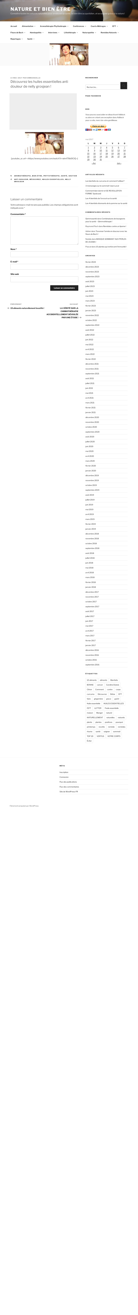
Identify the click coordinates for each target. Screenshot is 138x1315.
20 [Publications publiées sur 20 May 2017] (118, 153)
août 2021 (89, 378)
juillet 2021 (89, 383)
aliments (103, 680)
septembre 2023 (92, 276)
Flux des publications (68, 782)
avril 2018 (89, 572)
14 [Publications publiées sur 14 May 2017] (125, 150)
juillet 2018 (90, 558)
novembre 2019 (92, 480)
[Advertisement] (43, 111)
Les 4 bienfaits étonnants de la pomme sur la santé (106, 203)
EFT (115, 26)
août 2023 (89, 281)
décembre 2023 (92, 267)
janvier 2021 (90, 412)
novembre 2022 (92, 315)
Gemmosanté (91, 219)
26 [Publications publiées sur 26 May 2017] (112, 156)
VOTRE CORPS (113, 736)
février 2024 (90, 262)
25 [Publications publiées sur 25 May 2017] (107, 156)
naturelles (110, 717)
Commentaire (18, 214)
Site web (14, 274)
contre (109, 689)
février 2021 (90, 407)
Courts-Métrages (99, 26)
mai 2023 (89, 296)
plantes (98, 722)
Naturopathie (89, 32)
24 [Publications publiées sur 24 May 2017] (101, 156)
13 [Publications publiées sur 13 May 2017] (119, 150)
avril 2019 (89, 514)
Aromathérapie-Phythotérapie (54, 26)
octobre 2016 (91, 660)
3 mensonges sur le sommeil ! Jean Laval (102, 186)
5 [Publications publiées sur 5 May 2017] (112, 147)
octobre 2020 (91, 427)
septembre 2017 (92, 606)
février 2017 (90, 640)
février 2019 (90, 524)
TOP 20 (90, 736)
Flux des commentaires (69, 787)
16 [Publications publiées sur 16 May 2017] (94, 153)
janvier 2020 (90, 471)
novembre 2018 (92, 538)
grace (108, 699)
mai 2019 (89, 509)
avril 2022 (89, 349)
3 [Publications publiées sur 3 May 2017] (100, 147)
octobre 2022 (91, 320)
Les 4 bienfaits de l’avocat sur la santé (101, 198)
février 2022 (90, 359)
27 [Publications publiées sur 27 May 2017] (119, 156)
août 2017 (89, 611)
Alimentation (29, 26)
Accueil (13, 26)
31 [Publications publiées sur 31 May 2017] (101, 159)
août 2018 (89, 553)
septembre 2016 (92, 665)
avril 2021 (89, 398)
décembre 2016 (92, 650)
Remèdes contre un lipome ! (114, 226)
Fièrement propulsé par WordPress (24, 806)
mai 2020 (89, 451)
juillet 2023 (90, 286)
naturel (109, 713)
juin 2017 (89, 621)
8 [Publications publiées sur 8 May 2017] (88, 150)
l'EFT (89, 708)
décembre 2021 (92, 364)
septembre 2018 (92, 548)
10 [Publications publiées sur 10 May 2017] (101, 150)
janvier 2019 (90, 529)
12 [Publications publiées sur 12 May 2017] (112, 150)
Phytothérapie (51, 176)
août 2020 (89, 437)
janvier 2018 (90, 587)
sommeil (116, 731)
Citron (89, 689)
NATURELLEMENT (95, 717)
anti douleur (21, 179)
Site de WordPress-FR (69, 791)
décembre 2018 (92, 534)
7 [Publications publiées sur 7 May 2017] (124, 147)
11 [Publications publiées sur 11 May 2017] (107, 150)
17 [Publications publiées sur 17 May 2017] (101, 153)
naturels (121, 717)
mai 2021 (89, 393)
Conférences (79, 26)
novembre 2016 (92, 655)
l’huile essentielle (112, 708)
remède (111, 727)
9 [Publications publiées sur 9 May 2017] (94, 150)
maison (90, 713)
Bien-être (37, 176)
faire (89, 699)
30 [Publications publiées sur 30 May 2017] (94, 159)
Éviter (89, 741)
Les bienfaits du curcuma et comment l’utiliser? (104, 181)
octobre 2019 (91, 485)
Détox (112, 694)
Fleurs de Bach (18, 32)
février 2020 (90, 466)
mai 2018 (89, 568)
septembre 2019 (92, 490)
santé (98, 731)
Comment (99, 689)
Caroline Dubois (112, 685)
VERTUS (100, 736)
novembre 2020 (92, 422)
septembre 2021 (92, 373)
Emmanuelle (34, 78)
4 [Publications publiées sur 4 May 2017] (106, 147)
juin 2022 (89, 339)
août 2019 (89, 495)
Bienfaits (114, 680)
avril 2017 (89, 631)
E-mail (14, 261)
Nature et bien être (40, 9)
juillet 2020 (90, 441)
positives (108, 722)
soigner (107, 731)
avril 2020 (89, 456)
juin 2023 (89, 291)
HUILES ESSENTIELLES (53, 179)
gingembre (98, 699)
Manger (99, 713)
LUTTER (97, 708)
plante (89, 722)
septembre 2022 (92, 325)
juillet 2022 (90, 335)
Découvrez (35, 179)
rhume (89, 731)
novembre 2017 (92, 597)
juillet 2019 (90, 500)
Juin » (119, 163)
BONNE (90, 685)
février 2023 (90, 306)
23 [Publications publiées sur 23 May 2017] (94, 156)
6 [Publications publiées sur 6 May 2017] (118, 147)
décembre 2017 (92, 592)
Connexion (64, 777)
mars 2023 (90, 301)
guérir (116, 699)
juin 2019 (89, 505)
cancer (100, 685)
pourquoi (119, 722)
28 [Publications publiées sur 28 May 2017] (125, 156)
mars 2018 (90, 577)
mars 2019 (90, 519)
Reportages (16, 39)
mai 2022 (89, 344)
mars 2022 (90, 354)
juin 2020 (89, 446)
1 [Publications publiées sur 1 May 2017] (88, 147)
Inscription (64, 772)
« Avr (94, 163)
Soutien (73, 176)
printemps (91, 727)
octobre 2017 (91, 601)
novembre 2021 (92, 369)
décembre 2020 (92, 417)
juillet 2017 (89, 616)
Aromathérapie (22, 176)
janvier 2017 (90, 645)
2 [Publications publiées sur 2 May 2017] (94, 147)
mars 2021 (89, 403)
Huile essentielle (93, 703)
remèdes (121, 727)
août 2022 (89, 330)
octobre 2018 (91, 543)
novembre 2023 (92, 272)
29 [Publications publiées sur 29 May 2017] (88, 159)
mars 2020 (90, 461)
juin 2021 (89, 388)
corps (118, 689)
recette (102, 727)
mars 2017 (89, 635)
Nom (13, 249)
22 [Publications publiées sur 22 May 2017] (88, 156)
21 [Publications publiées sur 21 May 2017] (125, 153)
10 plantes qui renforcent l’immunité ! (111, 247)
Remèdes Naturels (110, 32)
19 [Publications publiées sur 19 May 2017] (112, 153)
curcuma (90, 694)
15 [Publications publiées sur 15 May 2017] (88, 153)
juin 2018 (89, 563)
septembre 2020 (92, 432)
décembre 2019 (92, 475)
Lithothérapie (71, 32)
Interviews (54, 32)
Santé (31, 39)
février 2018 (90, 582)
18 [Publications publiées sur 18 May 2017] (107, 153)
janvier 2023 (90, 310)
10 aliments (92, 680)
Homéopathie (37, 32)
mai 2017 (89, 626)
